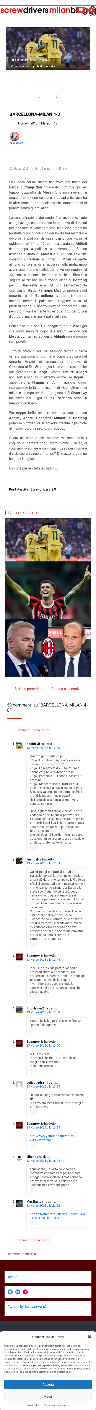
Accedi (13, 1277)
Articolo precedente (29, 689)
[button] (89, 1337)
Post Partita (19, 489)
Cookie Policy (33, 1405)
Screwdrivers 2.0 (43, 489)
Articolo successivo (66, 689)
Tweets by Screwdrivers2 (27, 1307)
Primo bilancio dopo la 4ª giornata (33, 66)
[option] (48, 48)
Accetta (48, 1385)
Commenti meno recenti (33, 730)
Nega (48, 1397)
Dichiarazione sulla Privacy (55, 1405)
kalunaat (18, 143)
